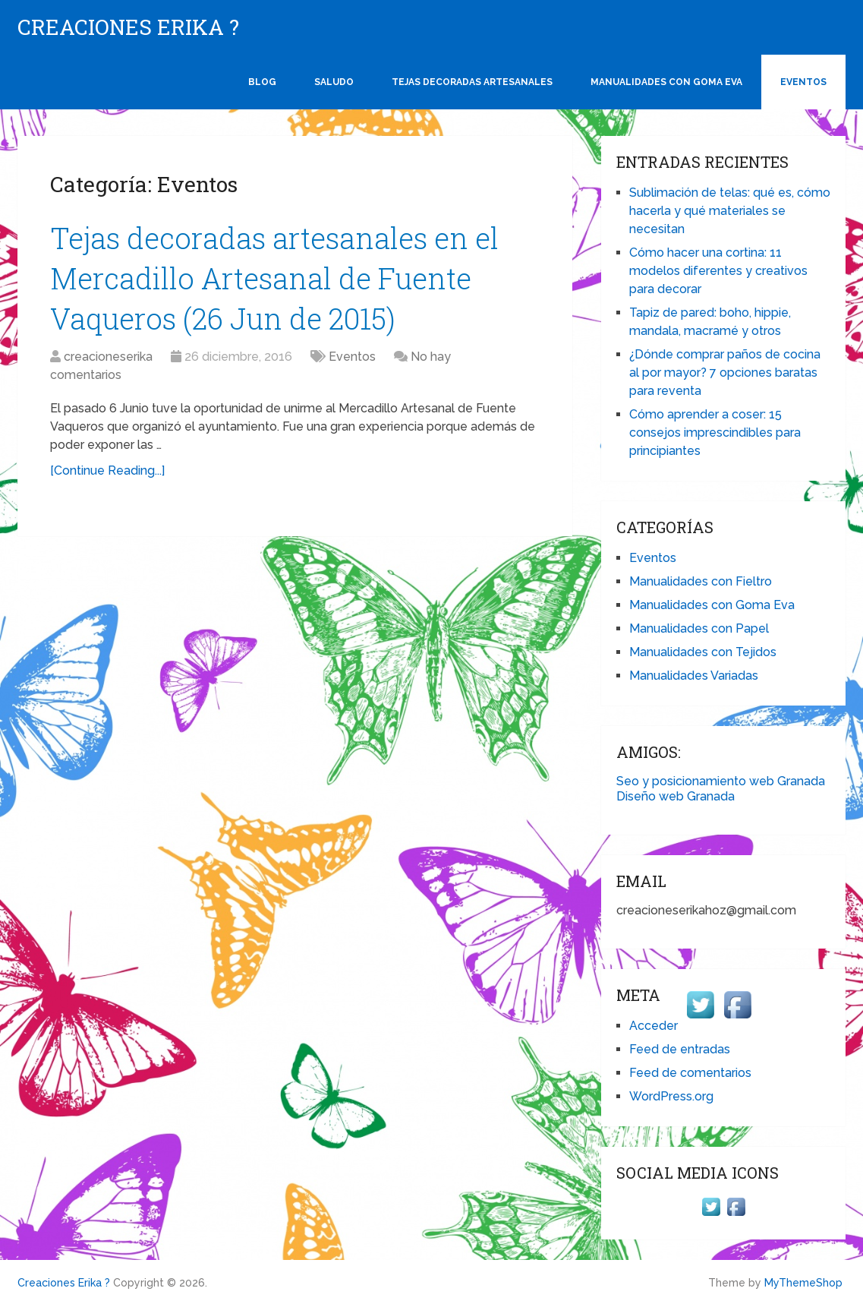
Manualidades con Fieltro (700, 581)
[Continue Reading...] (107, 470)
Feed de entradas (679, 1049)
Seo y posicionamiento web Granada (720, 781)
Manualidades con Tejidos (702, 652)
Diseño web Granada (675, 796)
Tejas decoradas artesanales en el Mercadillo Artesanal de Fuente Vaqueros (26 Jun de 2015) (274, 278)
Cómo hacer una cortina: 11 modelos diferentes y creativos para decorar (718, 270)
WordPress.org (671, 1096)
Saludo (334, 82)
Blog (262, 82)
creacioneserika (108, 356)
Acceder (653, 1025)
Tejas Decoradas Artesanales (472, 82)
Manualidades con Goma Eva (666, 82)
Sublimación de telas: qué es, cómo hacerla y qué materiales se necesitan (729, 210)
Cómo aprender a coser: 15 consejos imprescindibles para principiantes (715, 432)
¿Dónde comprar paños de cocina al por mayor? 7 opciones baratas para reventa (724, 372)
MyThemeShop (803, 1283)
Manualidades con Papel (699, 628)
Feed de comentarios (690, 1073)
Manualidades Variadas (693, 675)
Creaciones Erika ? (128, 27)
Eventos (803, 82)
